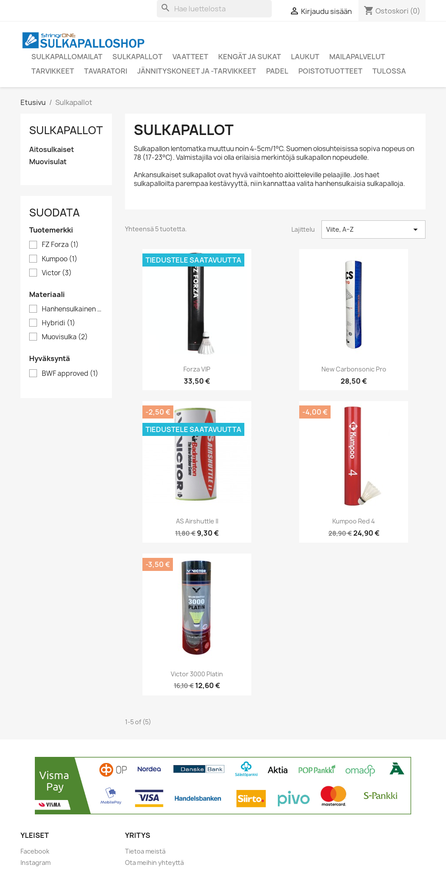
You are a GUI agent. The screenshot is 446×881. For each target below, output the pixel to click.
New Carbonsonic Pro (353, 369)
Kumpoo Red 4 (353, 521)
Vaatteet (190, 56)
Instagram (35, 862)
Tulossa (389, 71)
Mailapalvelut (357, 56)
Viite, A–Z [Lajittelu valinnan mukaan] (373, 229)
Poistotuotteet (330, 71)
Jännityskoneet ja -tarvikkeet (196, 71)
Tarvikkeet (52, 71)
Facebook (34, 851)
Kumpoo (60, 259)
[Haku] (214, 8)
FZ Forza (60, 244)
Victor (57, 273)
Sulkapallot (137, 56)
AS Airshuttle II (197, 521)
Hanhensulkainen (72, 309)
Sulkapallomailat (66, 56)
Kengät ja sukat (249, 56)
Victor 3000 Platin (197, 674)
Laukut (305, 56)
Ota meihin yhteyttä (154, 862)
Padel (277, 71)
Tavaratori (105, 71)
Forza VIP (196, 369)
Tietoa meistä (145, 851)
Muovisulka (65, 337)
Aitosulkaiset (51, 149)
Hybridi (58, 323)
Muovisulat (48, 161)
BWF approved (70, 373)
